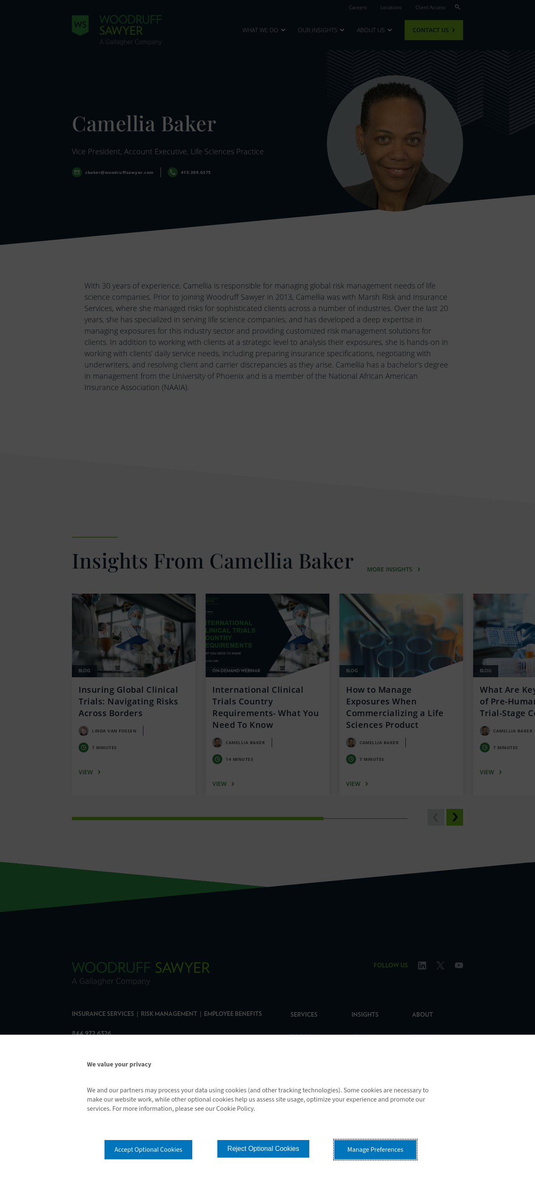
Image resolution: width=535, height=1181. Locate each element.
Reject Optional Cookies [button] (263, 1148)
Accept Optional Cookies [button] (148, 1149)
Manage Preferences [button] (375, 1149)
